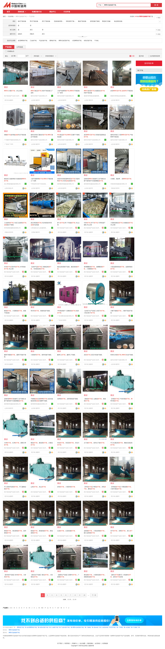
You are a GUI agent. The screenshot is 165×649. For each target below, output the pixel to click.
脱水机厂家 (97, 627)
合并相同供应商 (154, 56)
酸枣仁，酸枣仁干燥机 (66, 354)
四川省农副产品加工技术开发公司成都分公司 (12, 96)
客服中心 (75, 643)
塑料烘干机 (53, 40)
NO (42, 608)
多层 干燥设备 (121, 90)
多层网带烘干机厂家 (33, 627)
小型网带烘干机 (77, 40)
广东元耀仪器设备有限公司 (65, 316)
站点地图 (82, 643)
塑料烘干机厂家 (22, 627)
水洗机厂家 (129, 627)
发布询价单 (149, 63)
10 (84, 595)
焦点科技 (85, 645)
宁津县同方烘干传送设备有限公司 (39, 184)
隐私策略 (90, 643)
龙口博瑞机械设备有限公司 (12, 184)
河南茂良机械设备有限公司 (118, 184)
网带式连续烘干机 (14, 630)
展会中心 (52, 12)
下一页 (94, 595)
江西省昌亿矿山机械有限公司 (39, 228)
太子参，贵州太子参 (94, 442)
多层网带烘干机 (23, 40)
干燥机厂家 (90, 627)
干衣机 (96, 40)
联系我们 (67, 643)
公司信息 (19, 47)
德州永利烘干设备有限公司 (39, 96)
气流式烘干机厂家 (66, 627)
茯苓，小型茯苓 (66, 486)
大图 (132, 56)
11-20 (69, 599)
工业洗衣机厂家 (106, 627)
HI (29, 608)
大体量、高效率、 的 (120, 178)
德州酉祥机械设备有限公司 (65, 184)
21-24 (74, 599)
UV (58, 608)
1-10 (64, 599)
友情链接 (105, 643)
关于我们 (60, 643)
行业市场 (67, 12)
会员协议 (97, 643)
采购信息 (22, 12)
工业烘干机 (33, 40)
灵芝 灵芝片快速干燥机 (93, 354)
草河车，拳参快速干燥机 (40, 310)
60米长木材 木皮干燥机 (121, 354)
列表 (141, 56)
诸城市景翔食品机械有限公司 (92, 96)
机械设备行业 (37, 12)
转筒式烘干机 (88, 40)
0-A (11, 608)
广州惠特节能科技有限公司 (12, 140)
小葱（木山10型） (13, 90)
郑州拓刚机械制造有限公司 (12, 228)
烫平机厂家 (114, 627)
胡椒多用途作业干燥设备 (15, 134)
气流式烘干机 (43, 40)
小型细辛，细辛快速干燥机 (41, 354)
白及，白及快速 (66, 530)
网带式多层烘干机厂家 (79, 627)
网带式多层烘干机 (64, 40)
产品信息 (8, 47)
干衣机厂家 (121, 627)
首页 (8, 12)
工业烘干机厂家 (56, 627)
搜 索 (156, 5)
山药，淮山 (38, 486)
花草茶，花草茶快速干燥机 (67, 398)
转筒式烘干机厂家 (45, 627)
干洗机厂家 (136, 627)
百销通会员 (10, 51)
